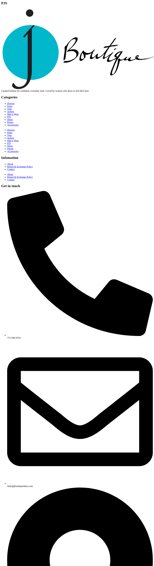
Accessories (13, 125)
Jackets (10, 111)
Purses (10, 122)
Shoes (10, 119)
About (10, 164)
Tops (9, 109)
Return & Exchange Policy (20, 166)
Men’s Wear (13, 114)
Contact (11, 169)
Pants (9, 106)
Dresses (11, 103)
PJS (9, 117)
